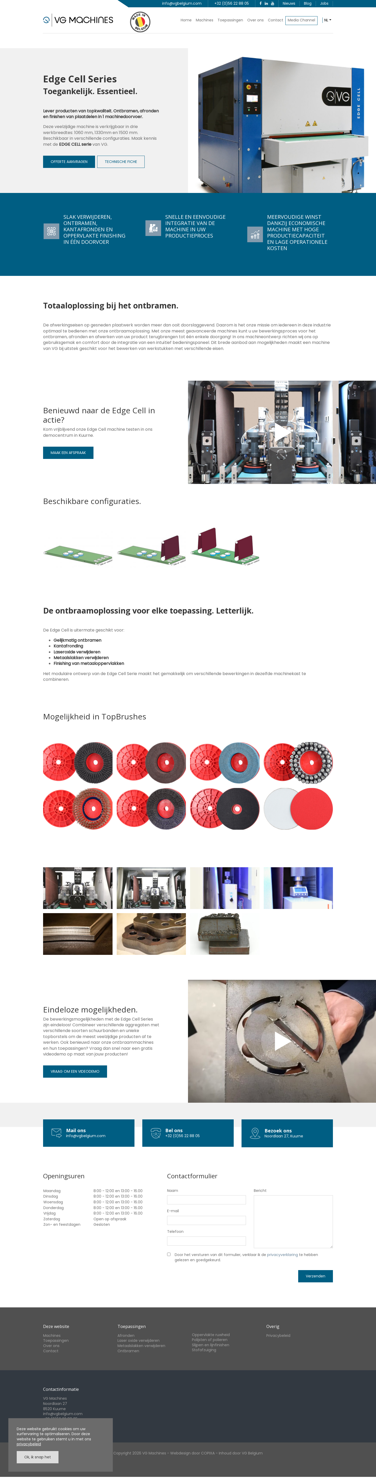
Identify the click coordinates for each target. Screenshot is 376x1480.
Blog (308, 3)
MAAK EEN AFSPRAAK (68, 452)
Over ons (255, 20)
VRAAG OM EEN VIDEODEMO (75, 1071)
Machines (204, 20)
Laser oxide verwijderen (139, 1340)
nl (326, 20)
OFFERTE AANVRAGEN (69, 161)
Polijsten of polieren (209, 1339)
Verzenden (315, 1276)
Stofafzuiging (204, 1349)
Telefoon (175, 1231)
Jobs (324, 3)
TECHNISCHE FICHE (121, 161)
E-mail (173, 1211)
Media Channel (301, 20)
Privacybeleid (278, 1335)
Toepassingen (230, 20)
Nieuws (289, 3)
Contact (275, 20)
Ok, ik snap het (37, 1457)
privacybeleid (29, 1444)
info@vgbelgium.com (182, 3)
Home (186, 20)
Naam (172, 1190)
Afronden (126, 1335)
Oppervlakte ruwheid (211, 1334)
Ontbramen (128, 1351)
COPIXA (208, 1453)
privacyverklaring (282, 1254)
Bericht (260, 1190)
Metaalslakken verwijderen (141, 1345)
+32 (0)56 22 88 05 (231, 3)
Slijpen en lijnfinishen (210, 1345)
